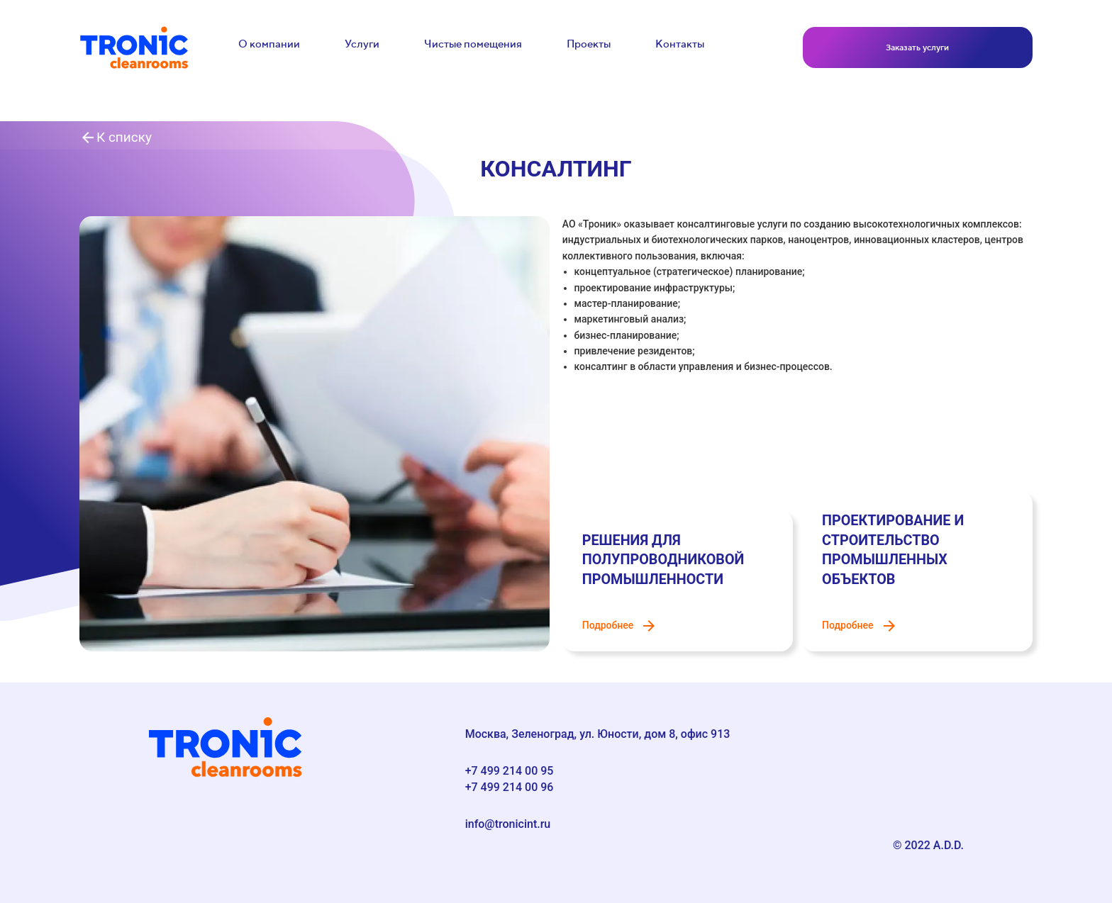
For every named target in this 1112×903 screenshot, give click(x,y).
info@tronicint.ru (508, 824)
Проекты (589, 44)
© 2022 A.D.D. (928, 845)
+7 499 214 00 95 (509, 771)
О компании (269, 44)
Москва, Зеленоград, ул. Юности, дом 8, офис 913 (597, 734)
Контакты (679, 44)
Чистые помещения (473, 44)
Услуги (362, 44)
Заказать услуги (917, 47)
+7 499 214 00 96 (509, 787)
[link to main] (134, 47)
